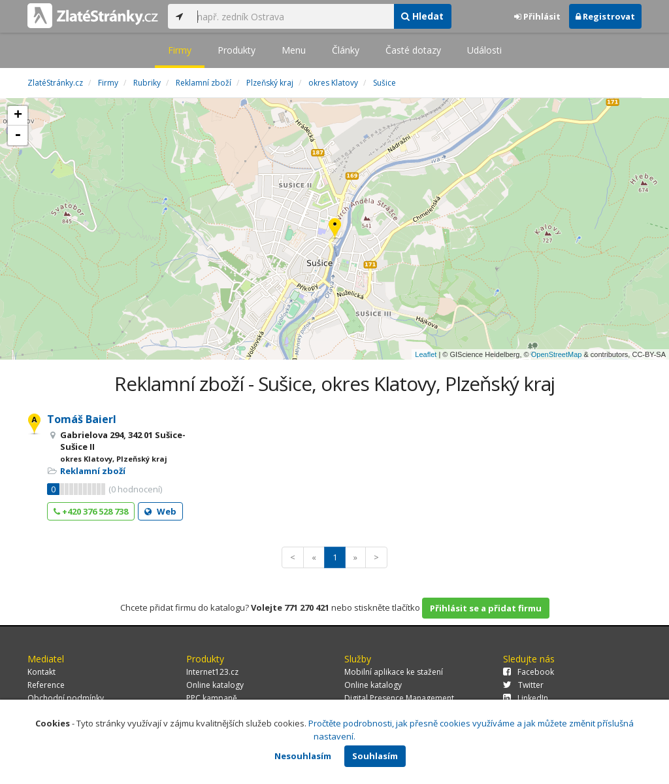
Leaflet (425, 354)
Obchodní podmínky (65, 698)
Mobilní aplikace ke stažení (393, 671)
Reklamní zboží (92, 471)
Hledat (422, 16)
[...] (292, 16)
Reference (46, 684)
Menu (294, 50)
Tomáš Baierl (81, 419)
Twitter (523, 684)
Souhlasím (375, 756)
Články (345, 50)
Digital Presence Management (399, 698)
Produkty (236, 50)
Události (484, 50)
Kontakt (41, 671)
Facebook (528, 671)
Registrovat (605, 16)
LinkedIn (525, 698)
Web (160, 511)
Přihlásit (537, 16)
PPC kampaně (211, 698)
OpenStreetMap (556, 354)
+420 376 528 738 (91, 511)
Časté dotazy (413, 50)
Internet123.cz (212, 671)
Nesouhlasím (302, 756)
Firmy (179, 50)
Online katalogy (215, 684)
